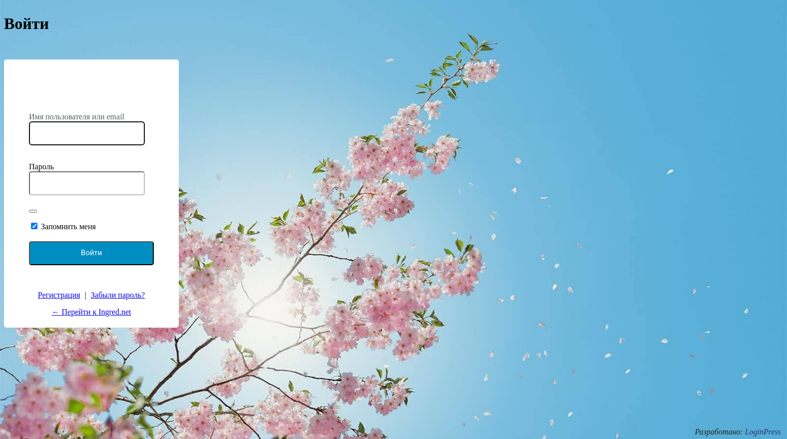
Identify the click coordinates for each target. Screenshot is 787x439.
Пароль (41, 166)
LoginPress (763, 432)
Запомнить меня (68, 226)
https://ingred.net (91, 92)
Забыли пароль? (118, 295)
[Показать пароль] (33, 211)
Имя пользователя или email (76, 116)
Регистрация (59, 295)
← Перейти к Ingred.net (91, 312)
